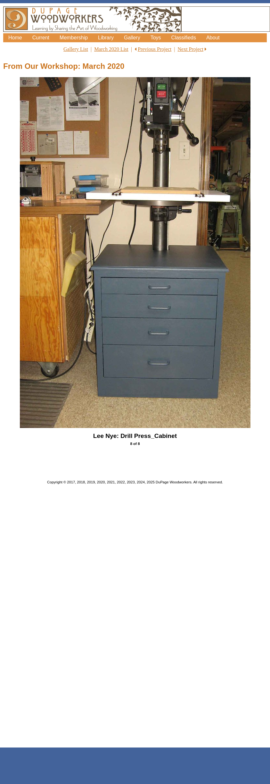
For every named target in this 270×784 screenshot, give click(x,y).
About (213, 37)
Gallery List (75, 49)
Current (40, 37)
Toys (156, 37)
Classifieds (183, 37)
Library (106, 37)
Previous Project (154, 49)
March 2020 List (111, 49)
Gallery (132, 37)
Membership (74, 37)
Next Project (190, 49)
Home (15, 37)
